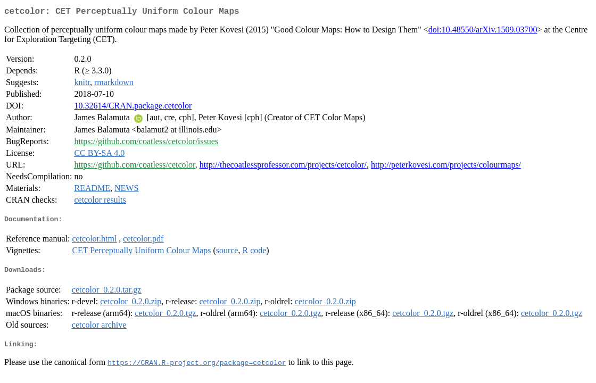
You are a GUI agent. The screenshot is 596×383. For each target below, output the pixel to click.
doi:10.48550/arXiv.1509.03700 (482, 31)
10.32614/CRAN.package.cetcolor (133, 107)
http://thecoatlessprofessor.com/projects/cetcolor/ (283, 166)
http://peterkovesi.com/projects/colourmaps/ (446, 166)
